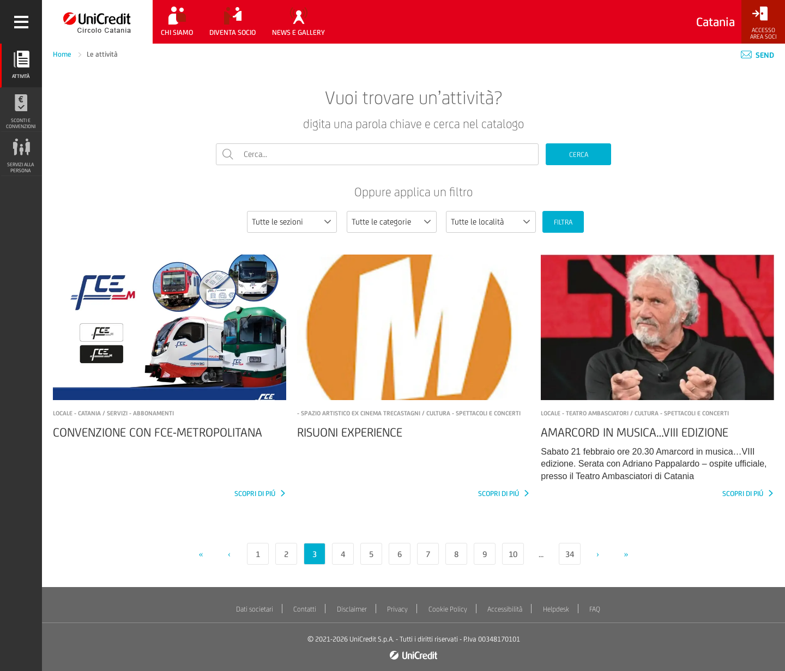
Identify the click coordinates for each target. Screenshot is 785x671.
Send (757, 55)
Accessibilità (504, 609)
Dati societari (254, 609)
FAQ (594, 609)
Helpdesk (556, 609)
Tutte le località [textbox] (477, 221)
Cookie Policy (447, 609)
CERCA (578, 154)
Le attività (102, 54)
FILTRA (563, 222)
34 (569, 554)
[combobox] (292, 222)
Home (63, 54)
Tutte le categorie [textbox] (381, 221)
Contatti (304, 609)
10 (513, 554)
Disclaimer (352, 609)
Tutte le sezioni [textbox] (277, 221)
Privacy (397, 609)
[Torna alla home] (97, 22)
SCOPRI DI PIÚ (255, 493)
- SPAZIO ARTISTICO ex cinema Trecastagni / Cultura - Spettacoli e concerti (409, 413)
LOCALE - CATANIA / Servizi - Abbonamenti (113, 413)
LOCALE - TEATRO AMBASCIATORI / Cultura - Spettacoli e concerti (635, 413)
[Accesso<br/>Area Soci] (763, 23)
